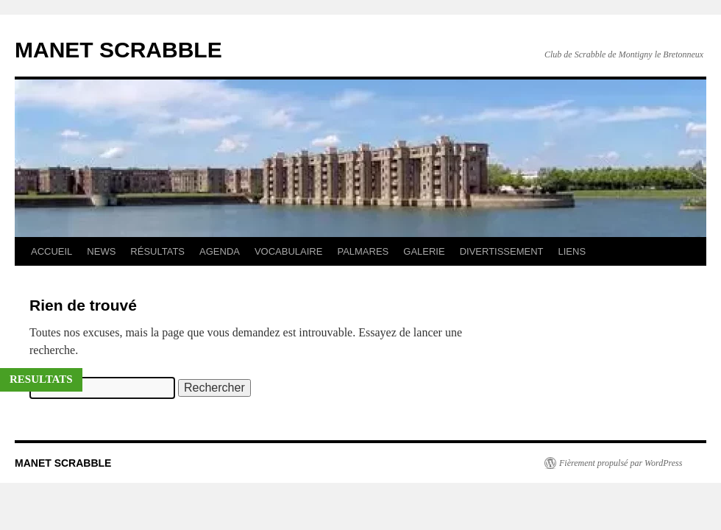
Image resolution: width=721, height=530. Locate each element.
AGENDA (219, 251)
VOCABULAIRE (288, 251)
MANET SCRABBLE (118, 50)
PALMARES (362, 251)
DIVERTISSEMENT (502, 251)
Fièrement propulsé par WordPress (620, 463)
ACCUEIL (51, 251)
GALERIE (423, 251)
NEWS (101, 251)
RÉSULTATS (157, 251)
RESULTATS (41, 379)
